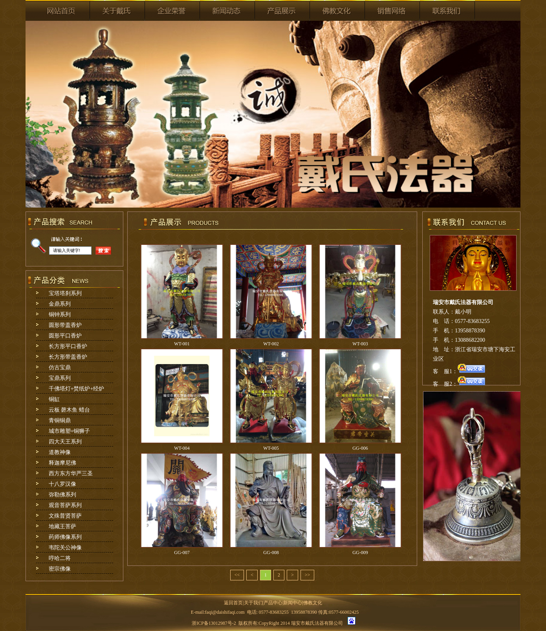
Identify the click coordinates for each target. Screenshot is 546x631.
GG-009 (360, 552)
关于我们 (253, 602)
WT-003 (360, 344)
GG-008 (270, 552)
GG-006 (360, 448)
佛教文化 (312, 602)
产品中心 (273, 602)
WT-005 (271, 448)
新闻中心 (292, 602)
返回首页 (233, 602)
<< (237, 575)
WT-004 (182, 448)
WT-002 (271, 344)
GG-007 (181, 552)
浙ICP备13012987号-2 (214, 623)
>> (307, 575)
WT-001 (182, 344)
